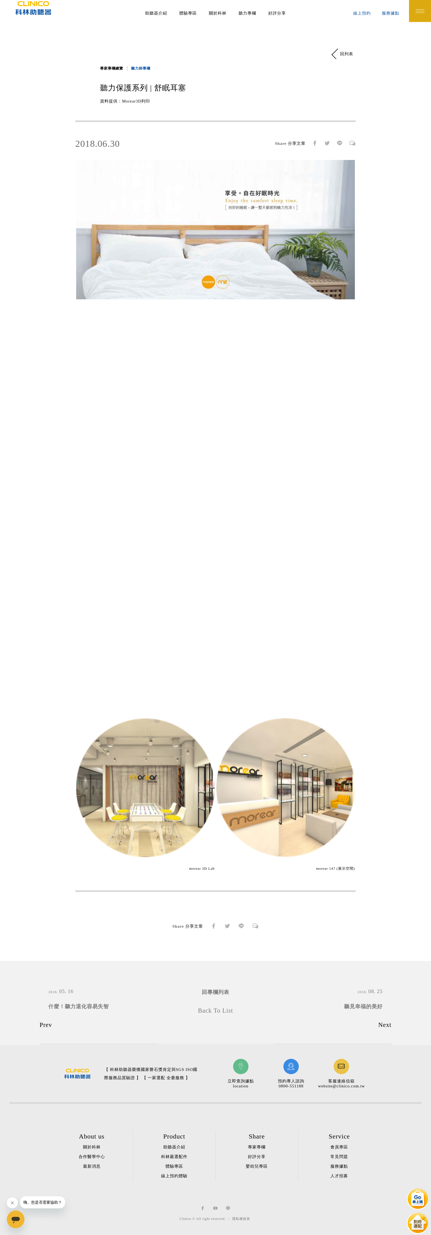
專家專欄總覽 (111, 68)
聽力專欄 (247, 13)
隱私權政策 (241, 1219)
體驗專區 (188, 13)
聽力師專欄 (140, 68)
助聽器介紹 (156, 13)
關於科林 (217, 13)
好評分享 (277, 13)
